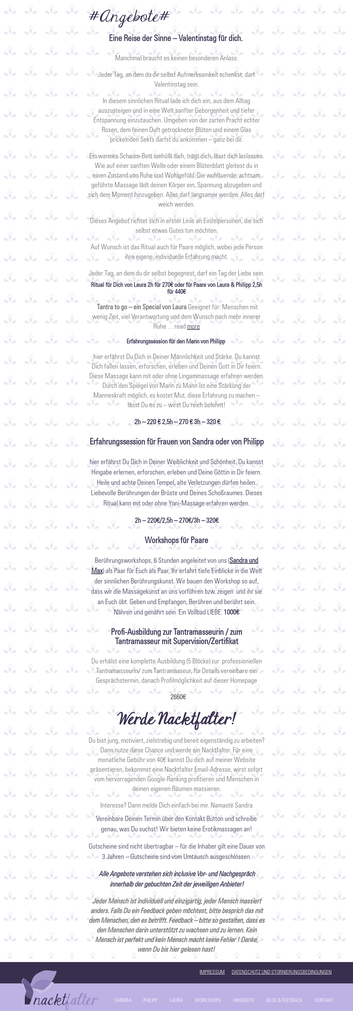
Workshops (208, 1000)
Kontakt (324, 1000)
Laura (176, 1000)
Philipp (150, 1000)
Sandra (122, 1000)
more (193, 327)
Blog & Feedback (284, 1000)
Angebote (243, 1000)
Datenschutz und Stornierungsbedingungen (282, 972)
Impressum (212, 972)
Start (61, 988)
